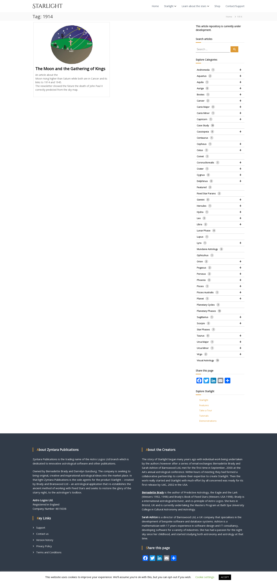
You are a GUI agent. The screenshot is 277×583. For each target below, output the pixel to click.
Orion (220, 261)
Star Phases (206, 329)
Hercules (220, 206)
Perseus (220, 274)
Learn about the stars (194, 6)
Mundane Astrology (210, 249)
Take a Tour (205, 410)
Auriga (220, 88)
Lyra (220, 243)
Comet (203, 156)
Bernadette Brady (153, 492)
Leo (220, 218)
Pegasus (220, 268)
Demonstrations (208, 420)
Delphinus (220, 181)
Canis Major (220, 107)
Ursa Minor (220, 348)
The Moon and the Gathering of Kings (70, 68)
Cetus (220, 150)
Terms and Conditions (48, 552)
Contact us (42, 533)
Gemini (220, 200)
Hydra (220, 212)
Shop (217, 6)
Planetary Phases (209, 311)
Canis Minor (220, 113)
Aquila (220, 82)
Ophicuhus (205, 255)
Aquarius (220, 76)
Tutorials (204, 415)
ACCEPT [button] (225, 577)
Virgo (220, 354)
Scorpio (220, 323)
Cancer (220, 101)
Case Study (205, 125)
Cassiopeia (220, 132)
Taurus (220, 336)
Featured (204, 187)
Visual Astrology (208, 360)
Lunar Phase (206, 230)
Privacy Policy (44, 546)
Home (155, 6)
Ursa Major (220, 342)
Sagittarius (220, 317)
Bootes (220, 95)
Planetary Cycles (208, 305)
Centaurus (205, 138)
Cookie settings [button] (204, 577)
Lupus (203, 236)
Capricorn (220, 119)
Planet (220, 299)
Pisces (220, 286)
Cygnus (220, 175)
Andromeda (220, 70)
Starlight (168, 6)
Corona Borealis (220, 163)
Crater (220, 169)
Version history (44, 540)
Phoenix (220, 280)
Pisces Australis (220, 292)
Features (204, 405)
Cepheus (220, 144)
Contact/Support (235, 6)
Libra (220, 224)
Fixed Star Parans (209, 193)
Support (40, 527)
